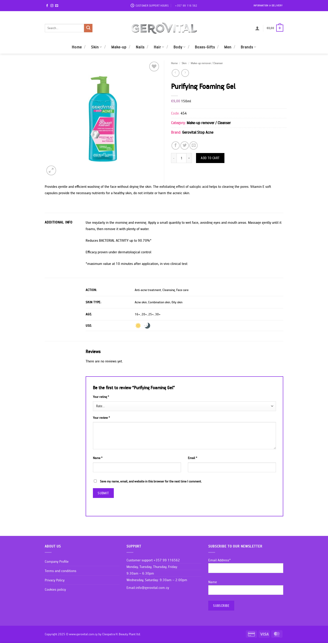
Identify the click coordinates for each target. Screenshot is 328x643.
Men (227, 47)
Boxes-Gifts (205, 47)
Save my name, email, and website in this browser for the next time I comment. (151, 481)
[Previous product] (185, 73)
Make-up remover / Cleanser (207, 63)
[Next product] (175, 73)
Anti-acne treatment (148, 290)
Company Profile (57, 561)
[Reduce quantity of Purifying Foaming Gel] (173, 158)
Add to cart (210, 158)
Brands (248, 47)
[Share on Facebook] (175, 145)
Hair (159, 47)
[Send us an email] (56, 6)
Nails (140, 47)
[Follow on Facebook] (47, 6)
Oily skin (176, 302)
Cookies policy (55, 589)
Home (77, 47)
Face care (182, 290)
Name (97, 458)
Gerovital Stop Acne (197, 132)
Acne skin (141, 302)
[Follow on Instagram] (51, 6)
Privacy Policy (55, 580)
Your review (101, 418)
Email (192, 458)
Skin (96, 47)
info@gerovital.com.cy (152, 587)
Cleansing (168, 290)
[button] (257, 28)
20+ (144, 314)
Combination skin (159, 302)
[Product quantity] (181, 158)
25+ (151, 314)
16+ (137, 314)
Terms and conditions (60, 570)
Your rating (101, 397)
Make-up (119, 47)
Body (180, 47)
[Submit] (88, 28)
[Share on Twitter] (184, 145)
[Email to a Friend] (193, 145)
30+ (158, 314)
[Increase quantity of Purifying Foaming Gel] (189, 158)
